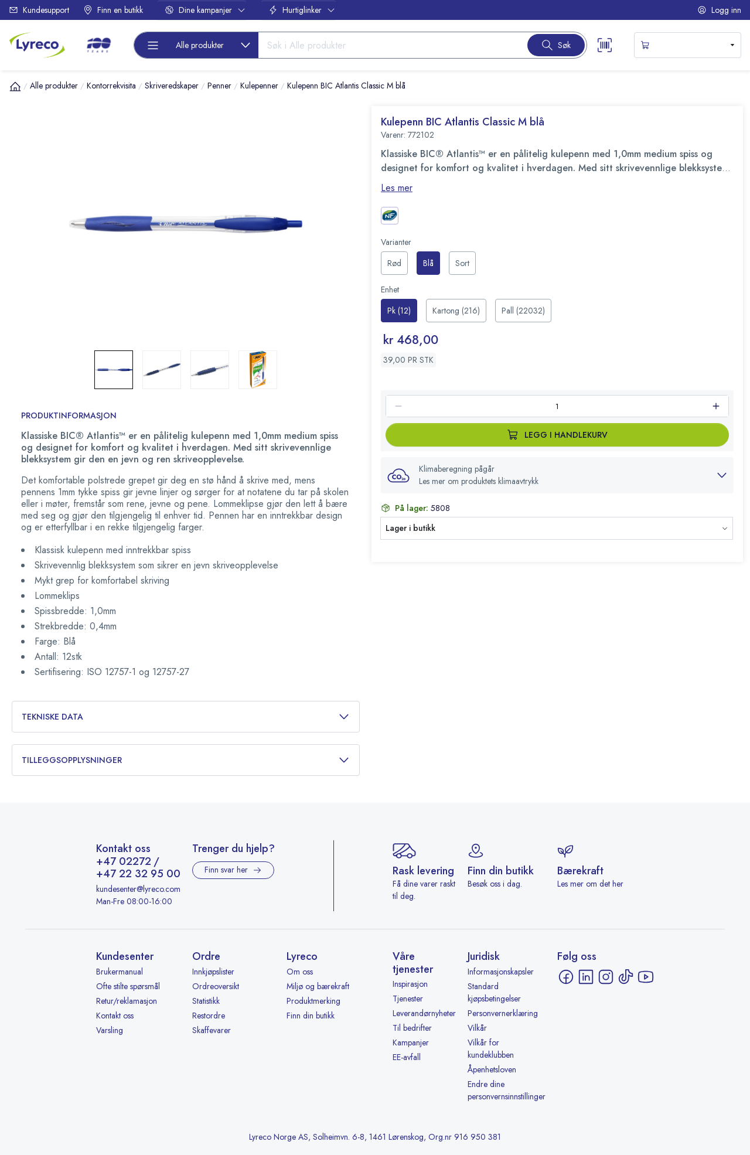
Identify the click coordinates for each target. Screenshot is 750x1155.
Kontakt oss (115, 1015)
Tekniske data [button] (186, 717)
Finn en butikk (113, 10)
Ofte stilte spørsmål (128, 986)
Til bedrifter (412, 1028)
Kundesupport (39, 10)
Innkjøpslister (213, 971)
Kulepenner (259, 85)
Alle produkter (54, 85)
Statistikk (206, 1001)
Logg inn (719, 10)
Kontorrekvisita (111, 85)
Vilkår (477, 1028)
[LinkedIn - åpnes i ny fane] (586, 977)
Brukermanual (119, 971)
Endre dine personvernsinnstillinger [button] (507, 1090)
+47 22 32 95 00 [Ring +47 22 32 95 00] (138, 874)
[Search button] (556, 45)
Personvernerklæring (503, 1013)
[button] (557, 475)
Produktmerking (313, 1001)
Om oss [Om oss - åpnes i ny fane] (300, 971)
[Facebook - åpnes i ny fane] (566, 977)
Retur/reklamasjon (126, 1001)
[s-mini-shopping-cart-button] (687, 45)
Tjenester (408, 998)
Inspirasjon (410, 984)
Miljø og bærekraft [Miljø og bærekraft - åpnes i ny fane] (318, 986)
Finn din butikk (311, 1015)
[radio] (394, 263)
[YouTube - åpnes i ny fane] (645, 977)
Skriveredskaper (172, 85)
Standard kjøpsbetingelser (494, 992)
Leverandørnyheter (424, 1013)
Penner (219, 85)
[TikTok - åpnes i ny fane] (626, 977)
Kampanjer (411, 1042)
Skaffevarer (211, 1030)
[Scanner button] (604, 45)
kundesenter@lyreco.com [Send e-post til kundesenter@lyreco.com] (138, 889)
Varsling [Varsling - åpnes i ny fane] (109, 1030)
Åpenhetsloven (492, 1069)
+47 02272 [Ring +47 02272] (123, 862)
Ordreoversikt (215, 986)
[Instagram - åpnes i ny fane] (606, 977)
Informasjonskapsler (501, 971)
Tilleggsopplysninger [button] (186, 760)
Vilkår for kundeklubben (491, 1049)
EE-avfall (407, 1057)
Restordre (208, 1015)
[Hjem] (15, 86)
